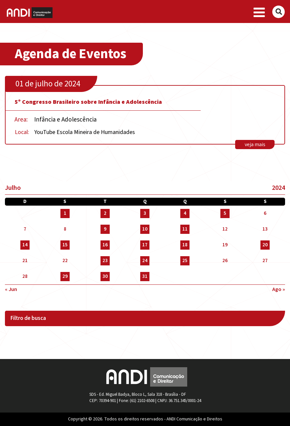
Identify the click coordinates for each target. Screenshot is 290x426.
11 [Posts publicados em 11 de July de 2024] (185, 229)
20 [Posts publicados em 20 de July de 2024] (265, 244)
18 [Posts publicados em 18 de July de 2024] (185, 244)
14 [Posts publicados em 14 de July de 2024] (25, 244)
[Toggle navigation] (259, 12)
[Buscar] (278, 12)
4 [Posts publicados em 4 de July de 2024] (185, 213)
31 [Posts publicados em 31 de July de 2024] (144, 276)
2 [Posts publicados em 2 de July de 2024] (105, 213)
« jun (11, 289)
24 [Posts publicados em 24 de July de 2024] (144, 260)
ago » (278, 289)
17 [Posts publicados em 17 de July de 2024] (144, 244)
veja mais (255, 144)
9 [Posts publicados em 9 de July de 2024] (105, 229)
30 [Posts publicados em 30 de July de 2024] (105, 276)
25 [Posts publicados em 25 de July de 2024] (185, 260)
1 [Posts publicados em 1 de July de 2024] (65, 213)
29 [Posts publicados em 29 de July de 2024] (65, 276)
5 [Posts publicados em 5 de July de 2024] (225, 213)
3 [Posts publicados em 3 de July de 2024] (145, 213)
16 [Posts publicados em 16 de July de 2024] (105, 244)
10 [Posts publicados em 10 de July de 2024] (144, 229)
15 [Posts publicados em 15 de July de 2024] (65, 244)
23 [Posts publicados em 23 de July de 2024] (105, 260)
